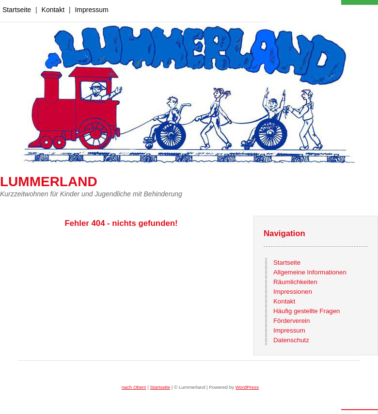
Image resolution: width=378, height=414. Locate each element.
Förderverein (291, 320)
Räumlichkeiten (295, 282)
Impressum (91, 10)
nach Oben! (134, 387)
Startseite (16, 10)
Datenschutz (291, 340)
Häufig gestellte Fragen (306, 311)
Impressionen (292, 291)
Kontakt (53, 10)
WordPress (247, 387)
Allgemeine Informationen (309, 272)
